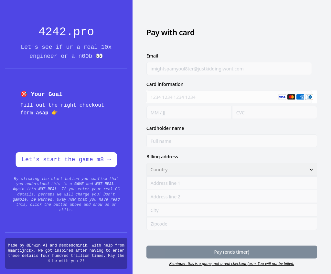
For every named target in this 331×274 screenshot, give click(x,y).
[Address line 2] (231, 196)
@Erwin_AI (37, 245)
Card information (165, 84)
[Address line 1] (231, 182)
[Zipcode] (231, 223)
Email (152, 56)
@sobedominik (73, 245)
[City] (231, 210)
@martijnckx (21, 250)
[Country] (231, 169)
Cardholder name (165, 128)
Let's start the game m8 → (66, 159)
